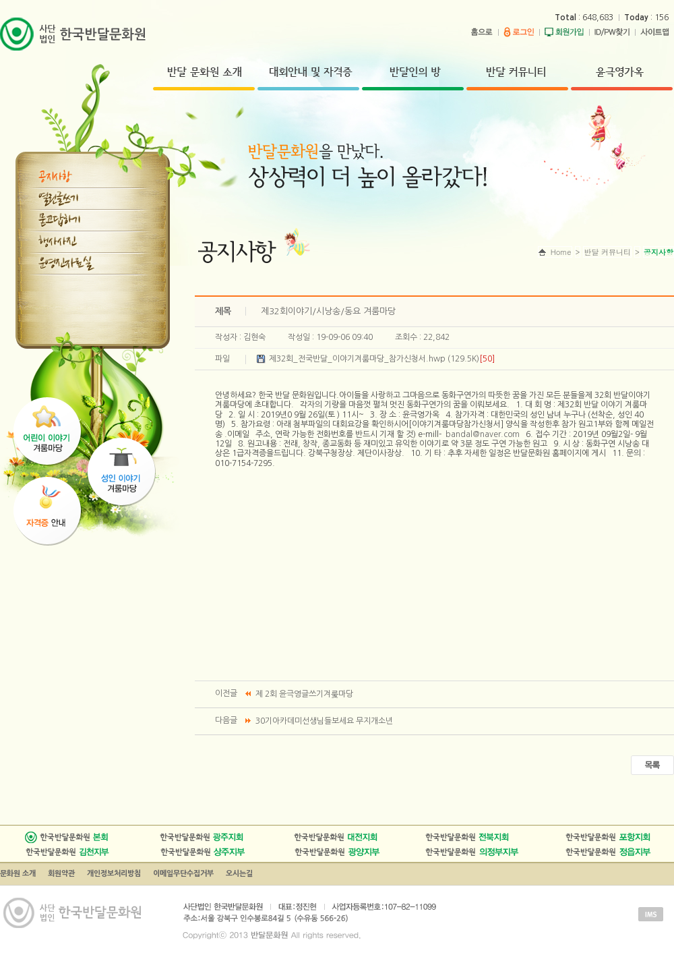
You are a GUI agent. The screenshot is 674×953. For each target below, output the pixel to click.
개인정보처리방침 (114, 873)
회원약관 (61, 873)
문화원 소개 (18, 873)
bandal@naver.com (483, 434)
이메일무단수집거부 (183, 873)
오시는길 (239, 873)
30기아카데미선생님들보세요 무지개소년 (324, 721)
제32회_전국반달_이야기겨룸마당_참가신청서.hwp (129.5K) (382, 359)
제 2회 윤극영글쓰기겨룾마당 (304, 694)
